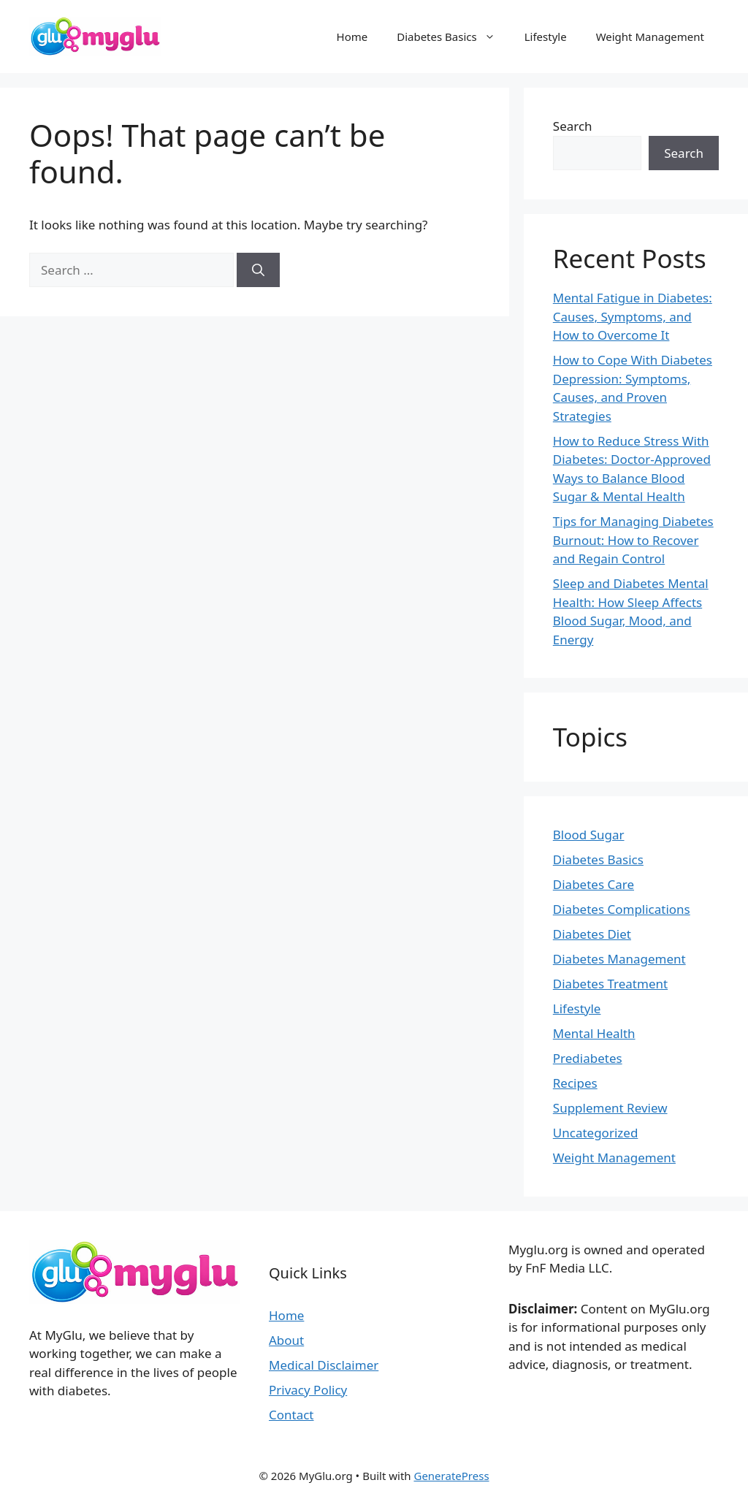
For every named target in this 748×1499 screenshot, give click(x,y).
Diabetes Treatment (610, 983)
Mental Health (594, 1033)
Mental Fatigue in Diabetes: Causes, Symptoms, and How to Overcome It (632, 316)
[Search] (258, 270)
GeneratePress (451, 1475)
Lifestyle (545, 36)
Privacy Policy (308, 1389)
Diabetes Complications (621, 909)
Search (572, 126)
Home (352, 36)
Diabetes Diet (592, 934)
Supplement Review (610, 1107)
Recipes (575, 1083)
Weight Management (650, 36)
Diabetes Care (593, 884)
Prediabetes (587, 1058)
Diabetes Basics (453, 36)
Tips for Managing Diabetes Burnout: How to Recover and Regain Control (633, 540)
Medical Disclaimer (323, 1365)
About (286, 1340)
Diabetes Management (619, 958)
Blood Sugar (589, 834)
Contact (291, 1414)
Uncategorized (595, 1132)
